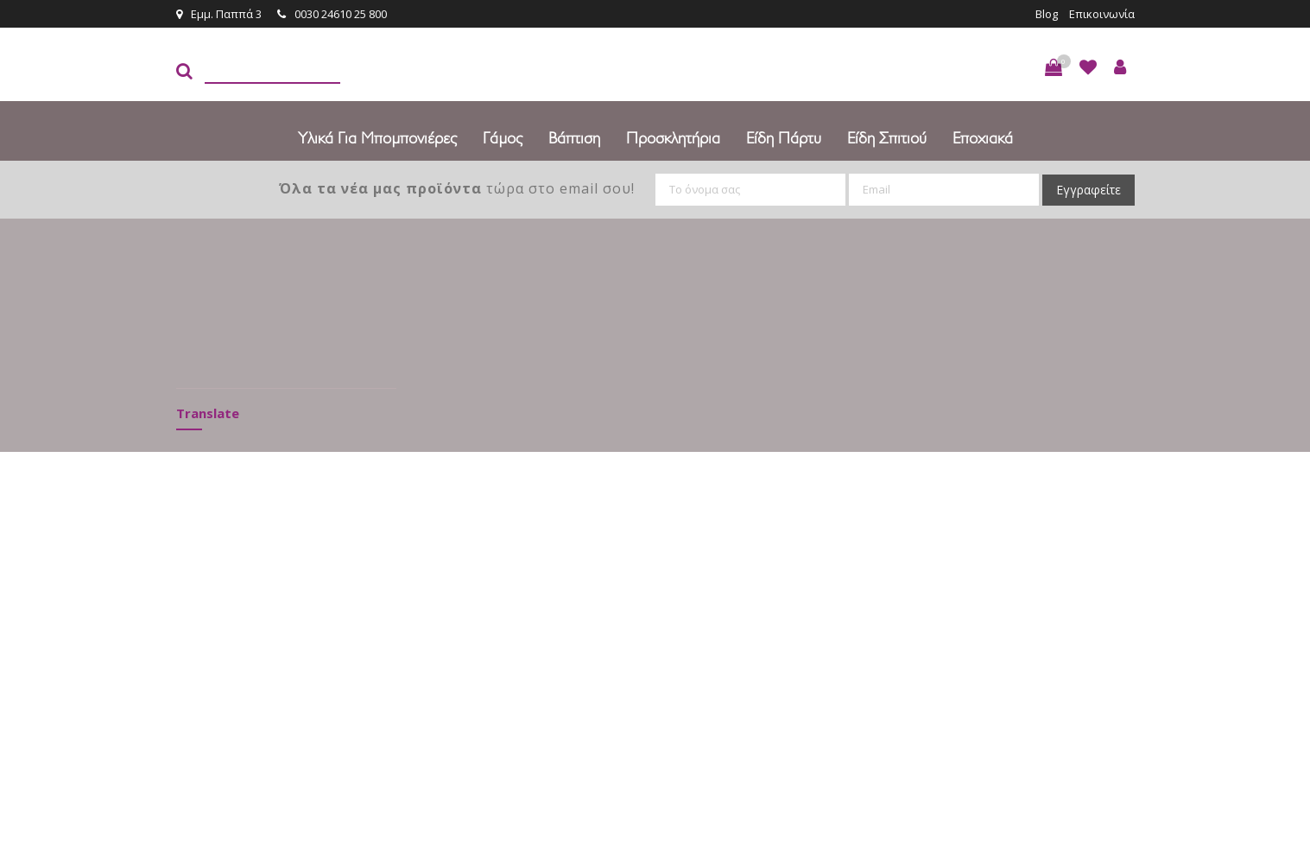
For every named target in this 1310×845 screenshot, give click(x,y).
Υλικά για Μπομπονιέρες (377, 138)
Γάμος (502, 138)
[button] (1053, 67)
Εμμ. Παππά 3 (219, 14)
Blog (1046, 14)
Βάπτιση (574, 138)
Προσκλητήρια (673, 138)
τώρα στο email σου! (457, 188)
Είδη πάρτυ (783, 138)
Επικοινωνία (1102, 14)
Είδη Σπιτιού (887, 138)
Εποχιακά (982, 138)
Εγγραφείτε (1088, 189)
